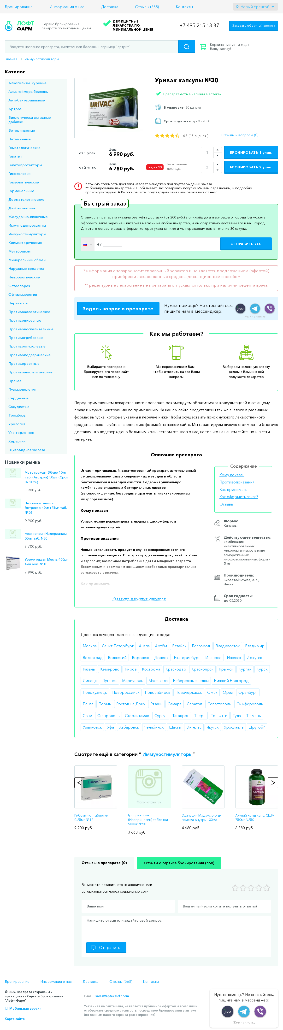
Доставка (109, 7)
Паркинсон (18, 303)
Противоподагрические (29, 355)
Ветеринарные (21, 130)
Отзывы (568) (147, 7)
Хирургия (16, 441)
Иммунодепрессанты (27, 225)
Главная (11, 59)
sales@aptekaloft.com (112, 996)
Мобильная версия (25, 1008)
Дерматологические (26, 199)
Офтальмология (22, 294)
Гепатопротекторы (25, 165)
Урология (16, 424)
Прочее (15, 380)
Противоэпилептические (30, 372)
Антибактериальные (26, 100)
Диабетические (21, 208)
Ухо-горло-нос (21, 432)
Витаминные (19, 139)
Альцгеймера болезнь (28, 91)
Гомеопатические (23, 182)
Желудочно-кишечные (28, 216)
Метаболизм (19, 251)
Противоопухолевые (27, 346)
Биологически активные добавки (29, 119)
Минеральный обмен (27, 260)
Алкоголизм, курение (27, 83)
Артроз (15, 108)
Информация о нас (66, 7)
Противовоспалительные (30, 329)
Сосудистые (18, 406)
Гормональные (21, 190)
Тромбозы (17, 415)
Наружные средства (26, 268)
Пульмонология (22, 389)
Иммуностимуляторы (42, 59)
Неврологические (24, 277)
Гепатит (15, 156)
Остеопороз (19, 285)
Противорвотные (24, 363)
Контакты (184, 7)
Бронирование (19, 7)
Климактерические (25, 242)
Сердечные (18, 398)
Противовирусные (24, 320)
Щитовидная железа (26, 449)
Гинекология (19, 173)
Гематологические (24, 147)
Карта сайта (15, 1019)
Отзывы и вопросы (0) (239, 135)
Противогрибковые (25, 337)
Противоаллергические (29, 311)
